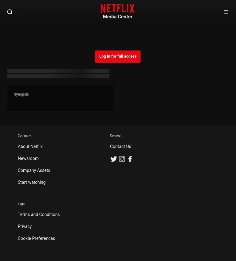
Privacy (25, 226)
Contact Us (120, 146)
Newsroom (28, 158)
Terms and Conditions (39, 214)
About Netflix (30, 146)
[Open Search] (10, 12)
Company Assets (34, 170)
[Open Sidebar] (225, 12)
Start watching (31, 182)
